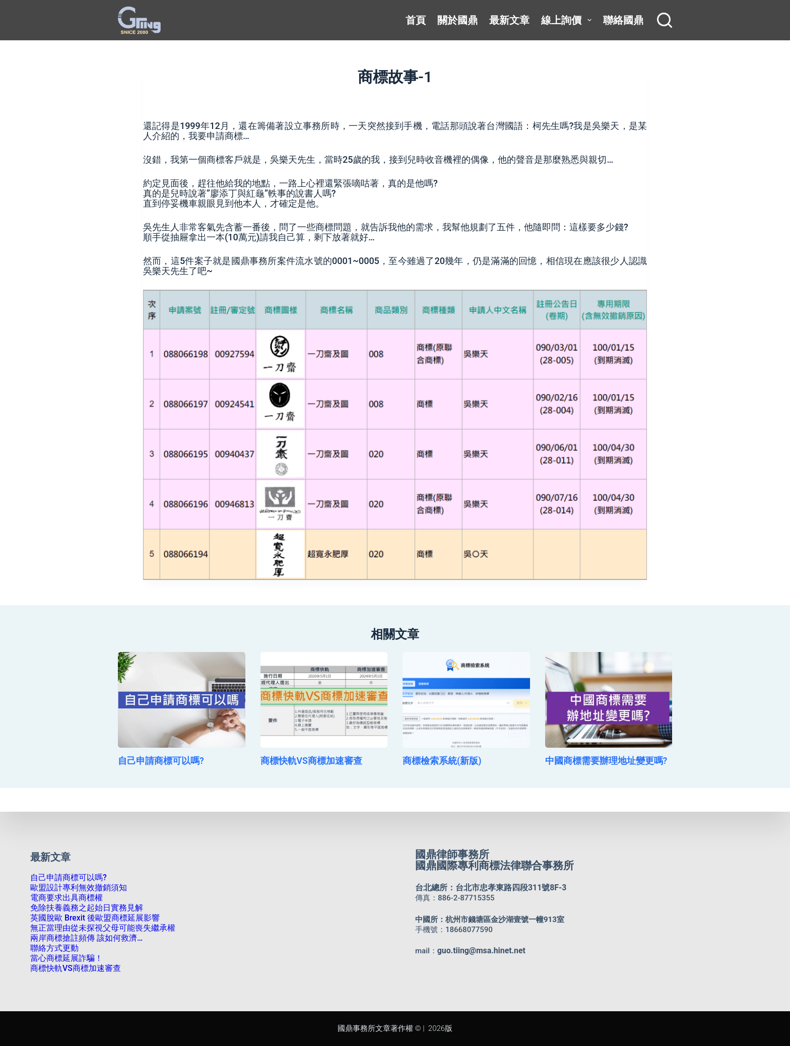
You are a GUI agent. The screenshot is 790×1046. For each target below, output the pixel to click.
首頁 (416, 20)
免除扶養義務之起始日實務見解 (83, 907)
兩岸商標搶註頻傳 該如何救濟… (83, 938)
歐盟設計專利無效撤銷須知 (75, 887)
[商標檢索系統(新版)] (466, 699)
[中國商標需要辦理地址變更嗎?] (609, 699)
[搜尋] (664, 20)
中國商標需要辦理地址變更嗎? (599, 763)
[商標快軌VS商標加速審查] (324, 699)
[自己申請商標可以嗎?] (181, 699)
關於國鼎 (457, 20)
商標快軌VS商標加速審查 (305, 763)
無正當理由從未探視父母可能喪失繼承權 (98, 928)
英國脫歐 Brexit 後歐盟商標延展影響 (91, 918)
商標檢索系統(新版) (438, 763)
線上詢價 (568, 20)
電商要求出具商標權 (64, 897)
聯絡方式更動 (53, 948)
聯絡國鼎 (623, 20)
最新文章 (509, 20)
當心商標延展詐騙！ (64, 958)
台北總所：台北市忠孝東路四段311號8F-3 (486, 887)
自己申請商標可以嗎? (156, 763)
